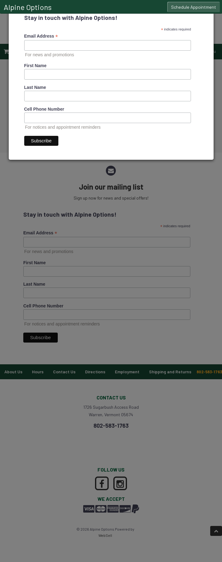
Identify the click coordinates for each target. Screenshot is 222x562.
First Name (35, 65)
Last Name (35, 87)
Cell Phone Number (44, 109)
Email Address (41, 36)
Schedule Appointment (193, 7)
